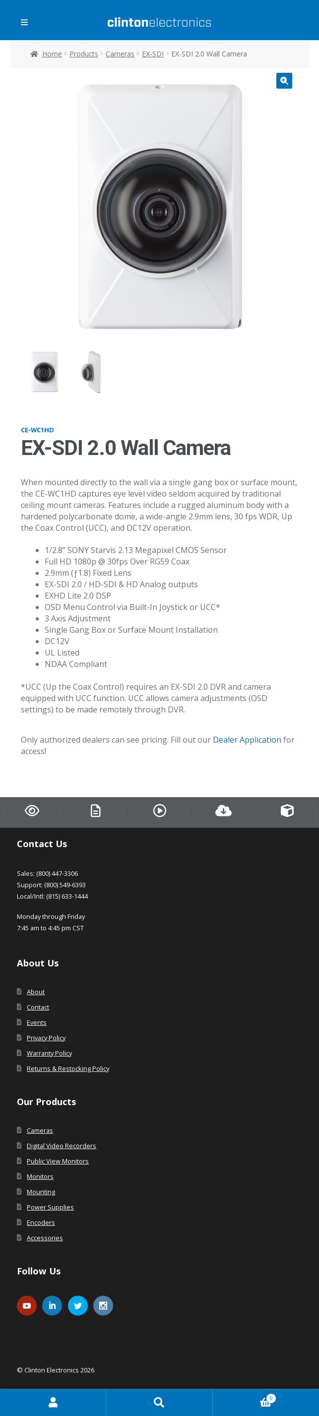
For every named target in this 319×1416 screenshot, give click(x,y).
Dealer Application (247, 739)
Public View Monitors (58, 1161)
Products (83, 53)
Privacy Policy (46, 1037)
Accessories (45, 1237)
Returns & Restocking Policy (68, 1068)
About (36, 991)
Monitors (40, 1176)
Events (37, 1022)
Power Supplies (50, 1207)
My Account (53, 1402)
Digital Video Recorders (61, 1145)
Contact (38, 1007)
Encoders (41, 1222)
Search (159, 1402)
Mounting (41, 1191)
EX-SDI (153, 53)
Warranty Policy (49, 1053)
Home (52, 53)
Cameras (120, 53)
